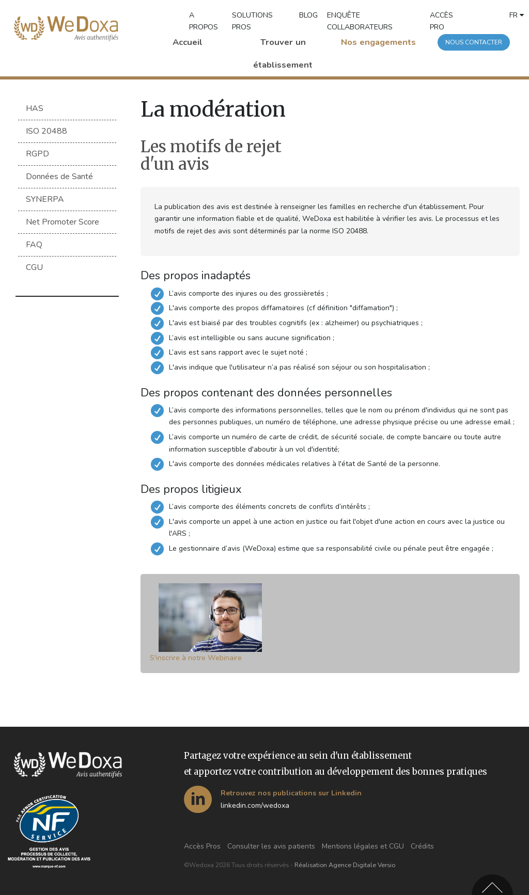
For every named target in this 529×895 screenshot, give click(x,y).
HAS (34, 108)
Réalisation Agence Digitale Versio (344, 865)
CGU (34, 269)
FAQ (34, 246)
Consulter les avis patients (271, 846)
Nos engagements (378, 42)
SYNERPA (45, 200)
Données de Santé (59, 177)
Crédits (422, 846)
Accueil (188, 42)
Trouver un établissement (283, 53)
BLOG (308, 15)
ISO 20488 (46, 131)
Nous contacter (473, 42)
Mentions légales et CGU (363, 846)
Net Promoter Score (62, 223)
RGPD (37, 154)
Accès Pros (202, 846)
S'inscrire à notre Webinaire (196, 658)
